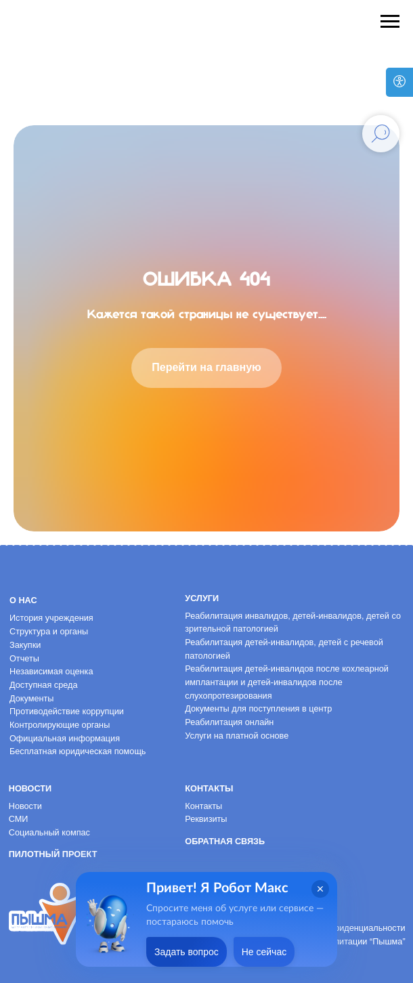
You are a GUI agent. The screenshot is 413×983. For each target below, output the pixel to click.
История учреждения (51, 618)
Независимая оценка (51, 671)
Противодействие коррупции (66, 711)
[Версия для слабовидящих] (399, 82)
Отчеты (24, 658)
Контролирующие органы (59, 725)
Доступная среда (43, 685)
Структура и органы (48, 631)
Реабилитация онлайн (229, 722)
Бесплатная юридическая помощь (77, 751)
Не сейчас (264, 951)
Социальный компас (49, 832)
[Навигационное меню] (390, 21)
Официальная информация (64, 738)
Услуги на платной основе (236, 735)
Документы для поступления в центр (258, 708)
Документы (31, 698)
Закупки (25, 645)
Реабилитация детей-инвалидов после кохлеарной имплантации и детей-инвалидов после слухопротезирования (287, 681)
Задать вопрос (186, 951)
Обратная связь (225, 841)
